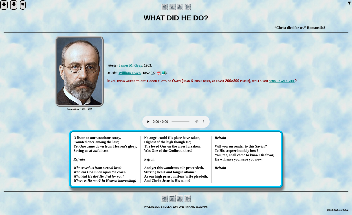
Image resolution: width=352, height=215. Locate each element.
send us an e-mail (282, 81)
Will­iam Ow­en (130, 73)
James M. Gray (130, 65)
